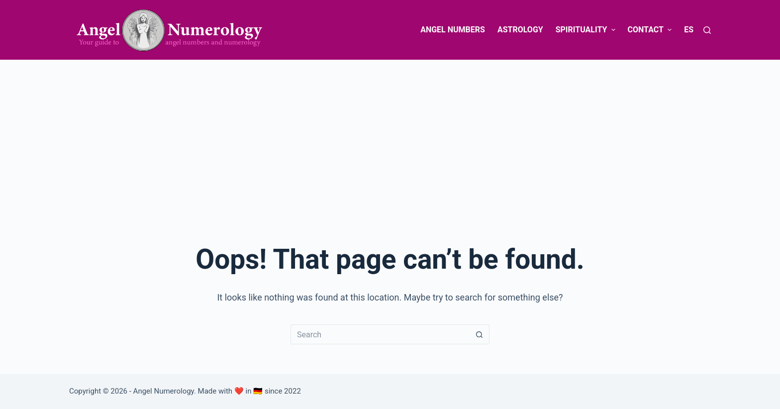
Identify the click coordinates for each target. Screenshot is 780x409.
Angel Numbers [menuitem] (452, 29)
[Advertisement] (390, 134)
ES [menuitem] (688, 29)
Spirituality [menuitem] (587, 29)
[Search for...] (380, 334)
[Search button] (479, 334)
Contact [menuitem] (651, 29)
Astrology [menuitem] (520, 29)
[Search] (707, 30)
